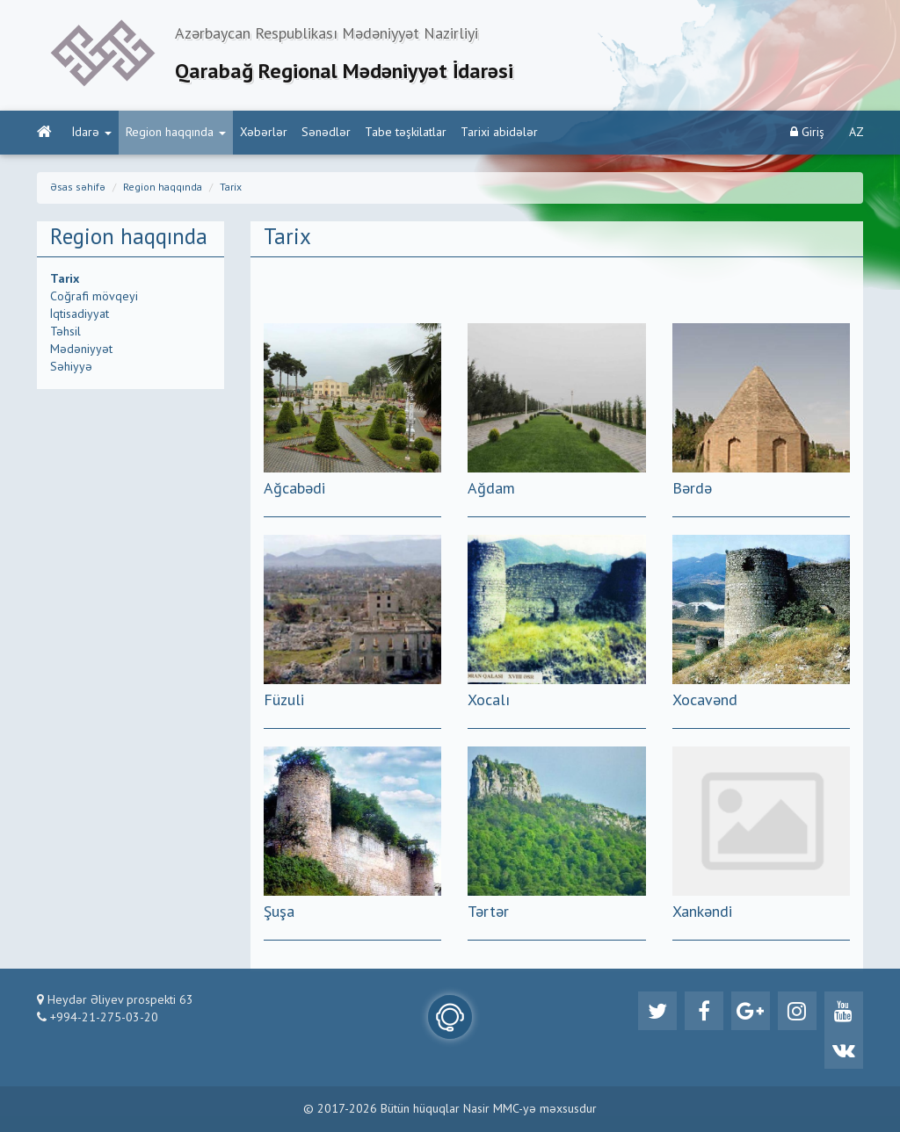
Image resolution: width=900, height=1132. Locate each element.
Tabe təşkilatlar (405, 132)
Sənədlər (326, 132)
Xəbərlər (263, 132)
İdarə (92, 132)
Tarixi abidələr (499, 132)
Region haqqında (176, 132)
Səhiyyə (71, 367)
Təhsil (65, 332)
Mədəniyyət (81, 349)
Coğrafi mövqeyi (94, 297)
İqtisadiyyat (79, 314)
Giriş (807, 132)
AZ (856, 132)
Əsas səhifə (77, 188)
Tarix (231, 188)
